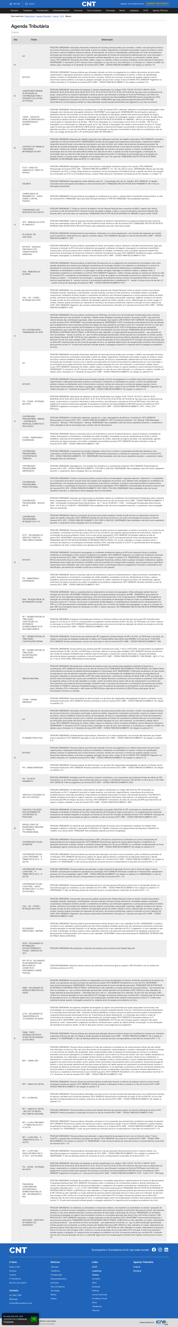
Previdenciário (43, 10)
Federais (95, 1291)
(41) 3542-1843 (15, 1295)
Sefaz (94, 1303)
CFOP (145, 10)
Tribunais (95, 1310)
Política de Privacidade (45, 1324)
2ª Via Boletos (15, 1279)
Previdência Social (99, 1299)
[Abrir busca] (29, 4)
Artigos (54, 1299)
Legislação (134, 10)
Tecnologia (110, 10)
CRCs (94, 1283)
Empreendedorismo (61, 10)
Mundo (122, 10)
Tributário (14, 10)
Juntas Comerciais (99, 1295)
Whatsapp (13, 1299)
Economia (78, 10)
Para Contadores (94, 10)
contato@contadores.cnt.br (20, 1303)
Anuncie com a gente (157, 4)
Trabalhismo (97, 1306)
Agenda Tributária (160, 10)
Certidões (96, 1279)
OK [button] (34, 1319)
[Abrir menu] (15, 4)
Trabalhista (27, 10)
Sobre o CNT (14, 1267)
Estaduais (96, 1287)
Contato (12, 1275)
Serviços (12, 1271)
